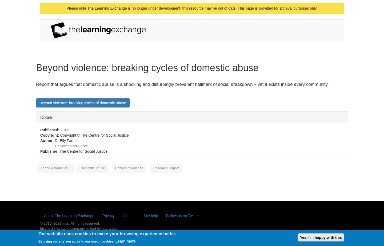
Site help (150, 216)
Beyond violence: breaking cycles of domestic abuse (82, 103)
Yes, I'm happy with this (321, 238)
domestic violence (129, 168)
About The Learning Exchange (69, 216)
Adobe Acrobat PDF (55, 168)
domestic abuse (93, 168)
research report (166, 168)
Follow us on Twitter (182, 216)
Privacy (108, 216)
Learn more (125, 242)
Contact (129, 216)
